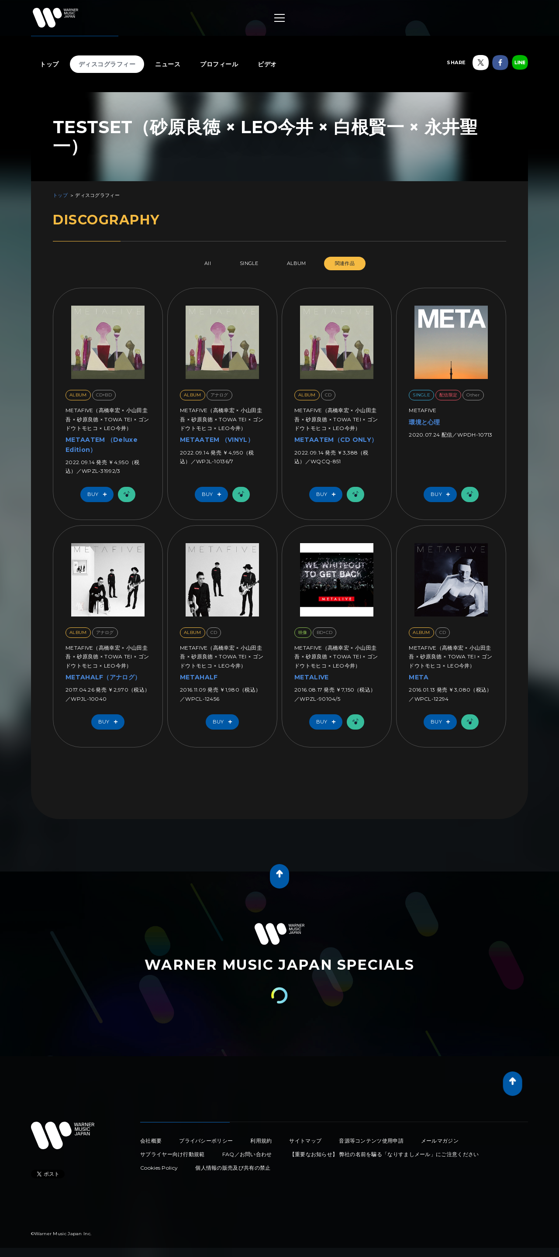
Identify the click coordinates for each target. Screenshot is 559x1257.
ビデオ (267, 64)
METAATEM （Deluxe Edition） (102, 444)
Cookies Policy (159, 1167)
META (418, 677)
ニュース (167, 64)
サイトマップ (305, 1140)
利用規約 (261, 1140)
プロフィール (219, 64)
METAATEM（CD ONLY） (335, 440)
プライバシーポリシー (206, 1140)
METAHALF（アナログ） (103, 677)
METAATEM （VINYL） (217, 440)
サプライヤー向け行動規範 (172, 1154)
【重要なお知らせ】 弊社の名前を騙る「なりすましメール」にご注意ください (384, 1154)
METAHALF (198, 677)
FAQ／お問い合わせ (247, 1154)
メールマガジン (440, 1140)
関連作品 (345, 263)
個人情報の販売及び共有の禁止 (232, 1167)
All (207, 263)
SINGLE (249, 263)
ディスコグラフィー (107, 64)
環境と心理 (424, 422)
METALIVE (311, 677)
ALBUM (296, 263)
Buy (99, 494)
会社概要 (151, 1140)
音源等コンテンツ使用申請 (371, 1140)
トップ (49, 64)
